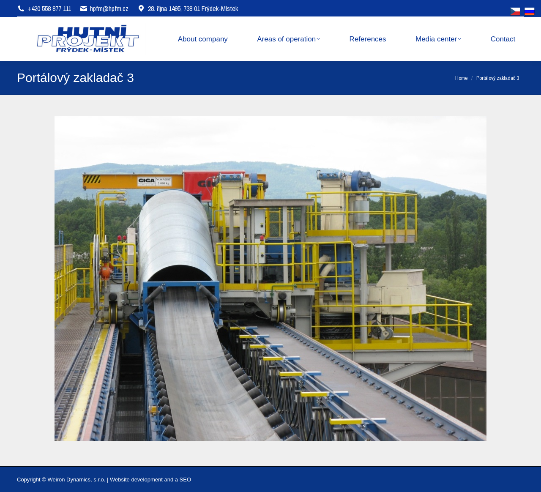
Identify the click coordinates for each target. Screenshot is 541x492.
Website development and (141, 479)
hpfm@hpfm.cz (109, 8)
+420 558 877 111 (49, 8)
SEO (185, 479)
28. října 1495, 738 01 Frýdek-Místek (187, 8)
